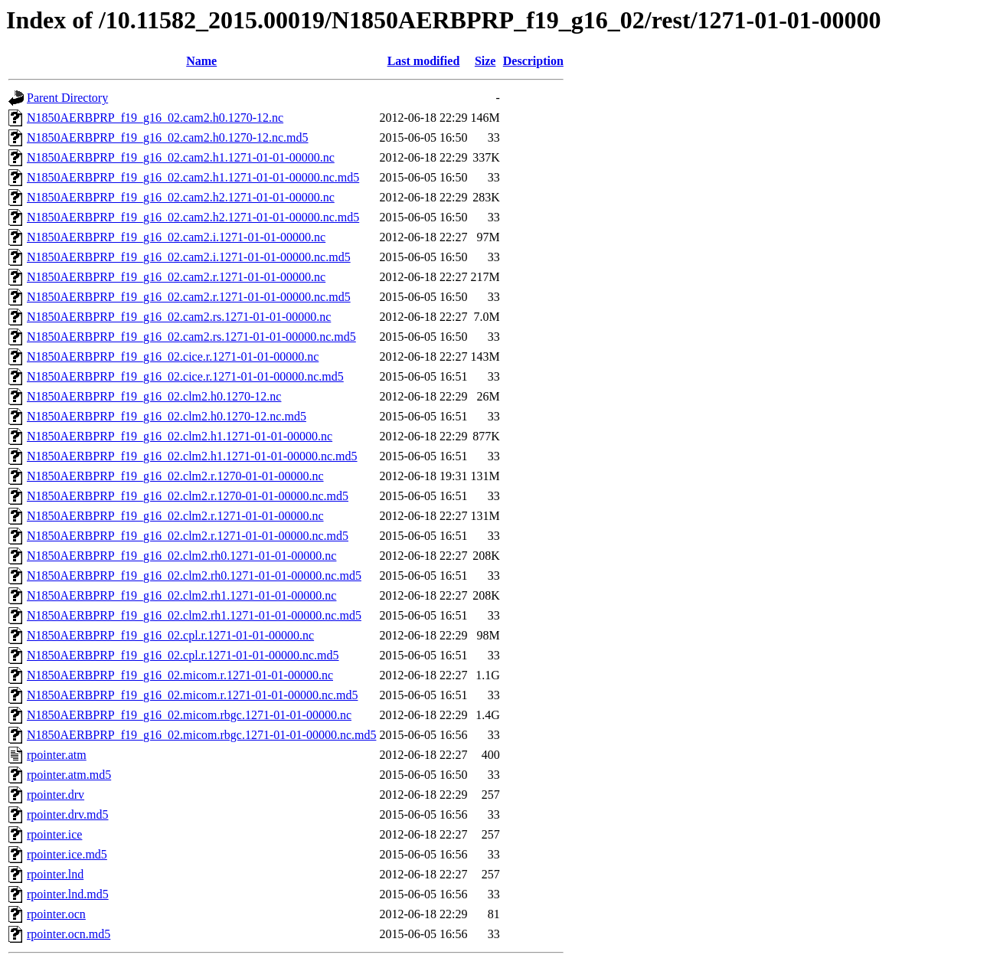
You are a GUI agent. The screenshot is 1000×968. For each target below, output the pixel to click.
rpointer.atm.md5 (69, 774)
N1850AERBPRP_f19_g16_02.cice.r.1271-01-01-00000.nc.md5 (185, 376)
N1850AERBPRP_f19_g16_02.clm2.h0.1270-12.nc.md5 (166, 416)
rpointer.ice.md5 (67, 854)
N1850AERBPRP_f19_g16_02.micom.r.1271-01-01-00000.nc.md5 (192, 694)
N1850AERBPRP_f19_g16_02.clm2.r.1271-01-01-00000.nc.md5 (187, 535)
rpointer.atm (57, 754)
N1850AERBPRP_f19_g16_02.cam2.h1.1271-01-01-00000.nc (181, 157)
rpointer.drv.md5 (68, 814)
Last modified (423, 60)
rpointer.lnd (55, 874)
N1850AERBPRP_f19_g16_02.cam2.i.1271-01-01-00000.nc (176, 237)
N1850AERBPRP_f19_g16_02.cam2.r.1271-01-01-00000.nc (176, 276)
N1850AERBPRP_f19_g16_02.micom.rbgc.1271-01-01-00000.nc (189, 714)
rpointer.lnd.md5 (68, 894)
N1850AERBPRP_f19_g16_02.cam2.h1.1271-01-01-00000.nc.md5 (193, 177)
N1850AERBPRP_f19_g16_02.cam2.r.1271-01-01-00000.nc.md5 (189, 296)
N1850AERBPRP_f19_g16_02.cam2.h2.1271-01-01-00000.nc (181, 197)
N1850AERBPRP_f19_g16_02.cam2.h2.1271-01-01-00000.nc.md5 (193, 217)
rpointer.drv (55, 794)
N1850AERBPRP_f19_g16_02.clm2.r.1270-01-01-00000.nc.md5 (187, 495)
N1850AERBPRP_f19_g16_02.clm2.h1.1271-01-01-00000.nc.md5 (192, 456)
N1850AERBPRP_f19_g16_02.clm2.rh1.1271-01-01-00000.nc (181, 595)
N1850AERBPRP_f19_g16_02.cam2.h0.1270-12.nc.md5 (168, 137)
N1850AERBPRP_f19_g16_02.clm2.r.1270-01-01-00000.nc (175, 475)
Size (485, 60)
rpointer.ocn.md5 (68, 933)
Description (533, 60)
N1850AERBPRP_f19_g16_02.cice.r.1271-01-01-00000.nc (173, 356)
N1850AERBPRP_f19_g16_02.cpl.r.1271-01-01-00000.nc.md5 (183, 655)
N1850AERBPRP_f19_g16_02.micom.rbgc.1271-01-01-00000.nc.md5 (201, 734)
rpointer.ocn (56, 914)
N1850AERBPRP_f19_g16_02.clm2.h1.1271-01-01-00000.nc (179, 436)
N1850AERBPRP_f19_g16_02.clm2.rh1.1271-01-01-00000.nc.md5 (194, 615)
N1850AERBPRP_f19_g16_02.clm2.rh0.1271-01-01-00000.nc (181, 555)
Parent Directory (67, 97)
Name (201, 60)
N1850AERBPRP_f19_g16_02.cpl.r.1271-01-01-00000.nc (170, 635)
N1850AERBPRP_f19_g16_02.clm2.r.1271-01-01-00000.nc (175, 515)
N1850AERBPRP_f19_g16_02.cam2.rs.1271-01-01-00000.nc (179, 316)
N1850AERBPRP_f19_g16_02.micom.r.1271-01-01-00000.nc (180, 675)
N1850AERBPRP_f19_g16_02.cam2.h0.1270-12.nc (155, 117)
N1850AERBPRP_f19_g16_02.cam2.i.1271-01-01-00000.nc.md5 (189, 256)
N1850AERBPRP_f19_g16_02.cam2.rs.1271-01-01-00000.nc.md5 (191, 336)
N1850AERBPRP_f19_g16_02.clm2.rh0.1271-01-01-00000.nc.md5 (194, 575)
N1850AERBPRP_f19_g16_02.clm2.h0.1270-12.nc (154, 396)
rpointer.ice (54, 834)
